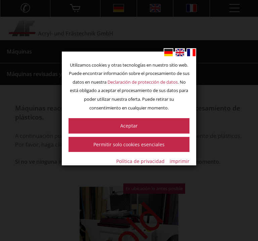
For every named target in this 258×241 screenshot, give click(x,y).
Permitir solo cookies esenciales (129, 144)
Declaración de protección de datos (143, 82)
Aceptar (129, 126)
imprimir (179, 161)
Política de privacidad (140, 161)
